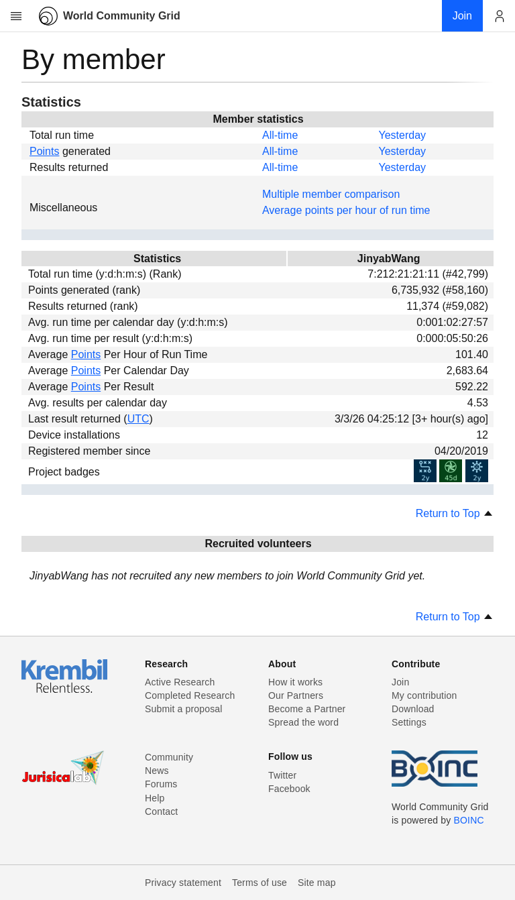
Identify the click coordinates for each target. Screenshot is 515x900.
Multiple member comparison (331, 194)
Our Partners (295, 695)
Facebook (289, 788)
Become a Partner (306, 709)
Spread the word (303, 722)
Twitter (282, 775)
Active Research (180, 682)
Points (44, 151)
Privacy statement (183, 882)
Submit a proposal (184, 709)
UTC (138, 419)
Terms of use (259, 882)
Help (154, 798)
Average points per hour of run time (346, 210)
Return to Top (455, 513)
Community (169, 757)
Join (400, 682)
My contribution (424, 695)
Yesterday (402, 135)
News (157, 770)
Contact (161, 811)
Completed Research (190, 695)
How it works (295, 682)
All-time (280, 135)
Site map (317, 882)
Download (413, 709)
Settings (409, 722)
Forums (161, 784)
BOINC (469, 820)
